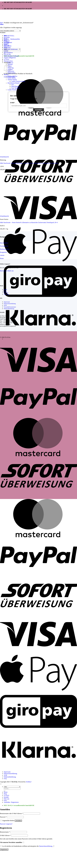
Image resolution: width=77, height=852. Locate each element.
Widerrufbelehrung (9, 308)
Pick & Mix (7, 54)
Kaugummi (7, 47)
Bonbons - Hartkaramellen (12, 39)
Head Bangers (15, 86)
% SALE (6, 59)
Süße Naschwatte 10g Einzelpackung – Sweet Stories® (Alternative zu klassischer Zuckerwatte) (29, 163)
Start (1, 22)
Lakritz (6, 51)
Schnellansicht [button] (4, 157)
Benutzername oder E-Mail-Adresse (11, 813)
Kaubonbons (7, 46)
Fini (12, 84)
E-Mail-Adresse (5, 835)
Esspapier (7, 41)
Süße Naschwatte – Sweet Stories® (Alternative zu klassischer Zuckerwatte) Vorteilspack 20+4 (29, 222)
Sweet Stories (12, 78)
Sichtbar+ (29, 782)
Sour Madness (15, 88)
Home (5, 289)
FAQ (5, 778)
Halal (5, 44)
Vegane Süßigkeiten (10, 57)
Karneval (10, 63)
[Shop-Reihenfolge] (10, 31)
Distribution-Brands (14, 83)
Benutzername (5, 832)
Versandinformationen (10, 307)
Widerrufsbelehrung (10, 777)
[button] (2, 24)
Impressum (7, 302)
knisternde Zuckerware (11, 49)
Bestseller (7, 37)
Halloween (11, 71)
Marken (6, 74)
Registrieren (4, 849)
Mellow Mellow (12, 76)
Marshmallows (8, 52)
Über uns (6, 799)
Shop (5, 291)
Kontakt (6, 293)
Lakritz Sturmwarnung (18, 81)
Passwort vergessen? (6, 824)
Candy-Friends (12, 90)
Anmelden (38, 110)
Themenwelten (8, 61)
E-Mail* (12, 102)
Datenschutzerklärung (10, 303)
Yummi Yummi (12, 79)
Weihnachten (11, 73)
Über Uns (6, 294)
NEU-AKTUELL (9, 35)
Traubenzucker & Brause (11, 56)
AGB (5, 305)
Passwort (3, 817)
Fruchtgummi (8, 42)
